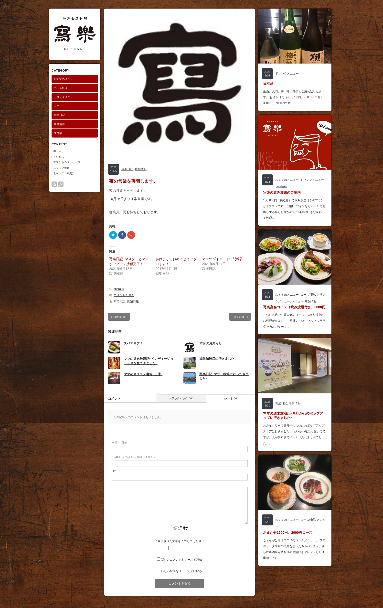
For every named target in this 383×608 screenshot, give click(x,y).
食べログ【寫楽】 (64, 173)
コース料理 (60, 87)
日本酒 (268, 83)
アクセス (58, 156)
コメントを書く (124, 295)
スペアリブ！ (133, 343)
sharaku (119, 289)
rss (54, 184)
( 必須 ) (120, 442)
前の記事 (119, 316)
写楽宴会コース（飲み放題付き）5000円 (294, 307)
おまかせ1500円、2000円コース (287, 532)
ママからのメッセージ (66, 162)
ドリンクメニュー (64, 97)
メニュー (59, 106)
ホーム (57, 150)
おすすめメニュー (64, 78)
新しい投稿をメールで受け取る (181, 571)
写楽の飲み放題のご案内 (282, 192)
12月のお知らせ (210, 343)
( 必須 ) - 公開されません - (133, 457)
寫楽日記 (59, 115)
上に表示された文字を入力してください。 (179, 541)
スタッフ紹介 (61, 167)
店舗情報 (59, 124)
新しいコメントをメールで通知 (181, 559)
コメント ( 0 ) (230, 398)
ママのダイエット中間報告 (222, 259)
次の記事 (239, 316)
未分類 (58, 133)
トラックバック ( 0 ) (181, 398)
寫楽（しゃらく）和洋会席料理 (69, 198)
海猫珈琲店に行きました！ (218, 359)
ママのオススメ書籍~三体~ (143, 374)
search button (61, 184)
